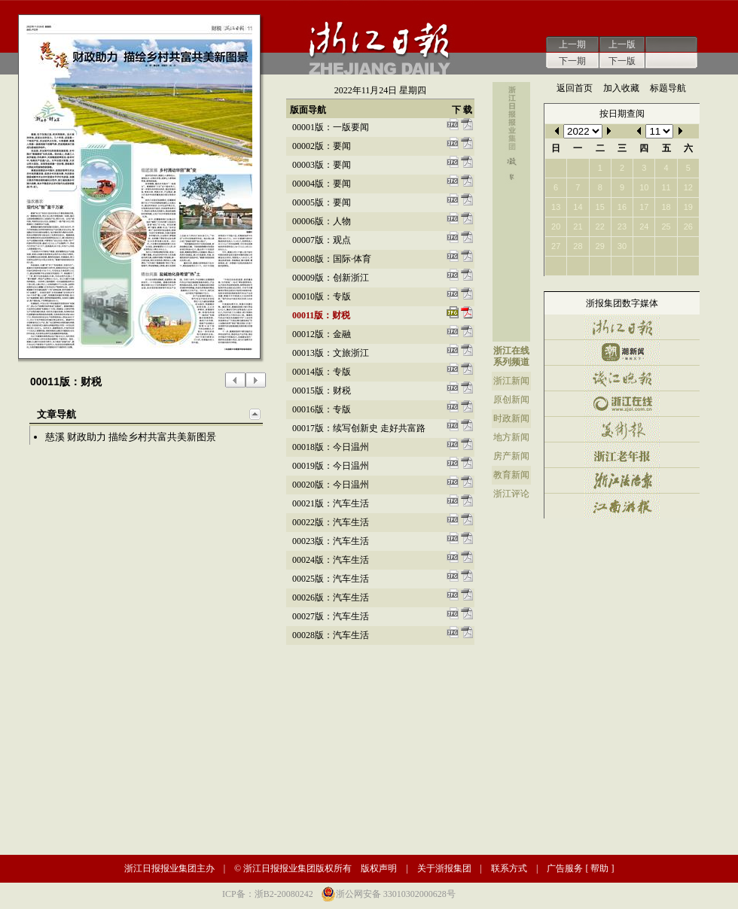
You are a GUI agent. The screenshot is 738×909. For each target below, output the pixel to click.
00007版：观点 (321, 240)
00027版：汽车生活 (330, 616)
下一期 (572, 61)
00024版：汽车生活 (330, 560)
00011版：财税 (321, 315)
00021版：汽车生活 (330, 503)
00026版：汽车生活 (330, 597)
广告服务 (565, 868)
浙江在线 (511, 350)
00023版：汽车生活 (330, 541)
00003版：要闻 (321, 165)
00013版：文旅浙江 (330, 353)
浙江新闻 (511, 380)
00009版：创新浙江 (330, 277)
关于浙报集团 (444, 868)
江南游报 (622, 506)
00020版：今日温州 (330, 484)
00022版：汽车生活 (330, 522)
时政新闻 (511, 418)
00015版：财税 (321, 390)
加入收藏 (621, 88)
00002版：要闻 (321, 146)
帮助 (599, 868)
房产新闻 (511, 456)
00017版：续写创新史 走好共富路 (358, 428)
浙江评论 (511, 493)
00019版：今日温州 (330, 466)
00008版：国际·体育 (331, 259)
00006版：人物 (321, 221)
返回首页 (575, 88)
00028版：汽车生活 (330, 635)
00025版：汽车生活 (330, 578)
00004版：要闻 (321, 183)
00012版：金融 (321, 334)
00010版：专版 (321, 296)
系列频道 (511, 362)
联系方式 (509, 868)
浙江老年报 (622, 454)
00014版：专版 (321, 371)
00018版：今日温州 (330, 447)
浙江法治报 (622, 480)
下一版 (622, 61)
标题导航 (668, 88)
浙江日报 (622, 327)
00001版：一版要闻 (330, 127)
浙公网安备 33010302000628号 (396, 894)
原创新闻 (511, 399)
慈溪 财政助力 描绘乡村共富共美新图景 (131, 436)
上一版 (622, 44)
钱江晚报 (622, 378)
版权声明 (379, 868)
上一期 (572, 44)
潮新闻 (622, 352)
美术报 (622, 429)
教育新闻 (511, 475)
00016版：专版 (321, 409)
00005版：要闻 (321, 202)
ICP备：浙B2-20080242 (267, 894)
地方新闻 (511, 437)
